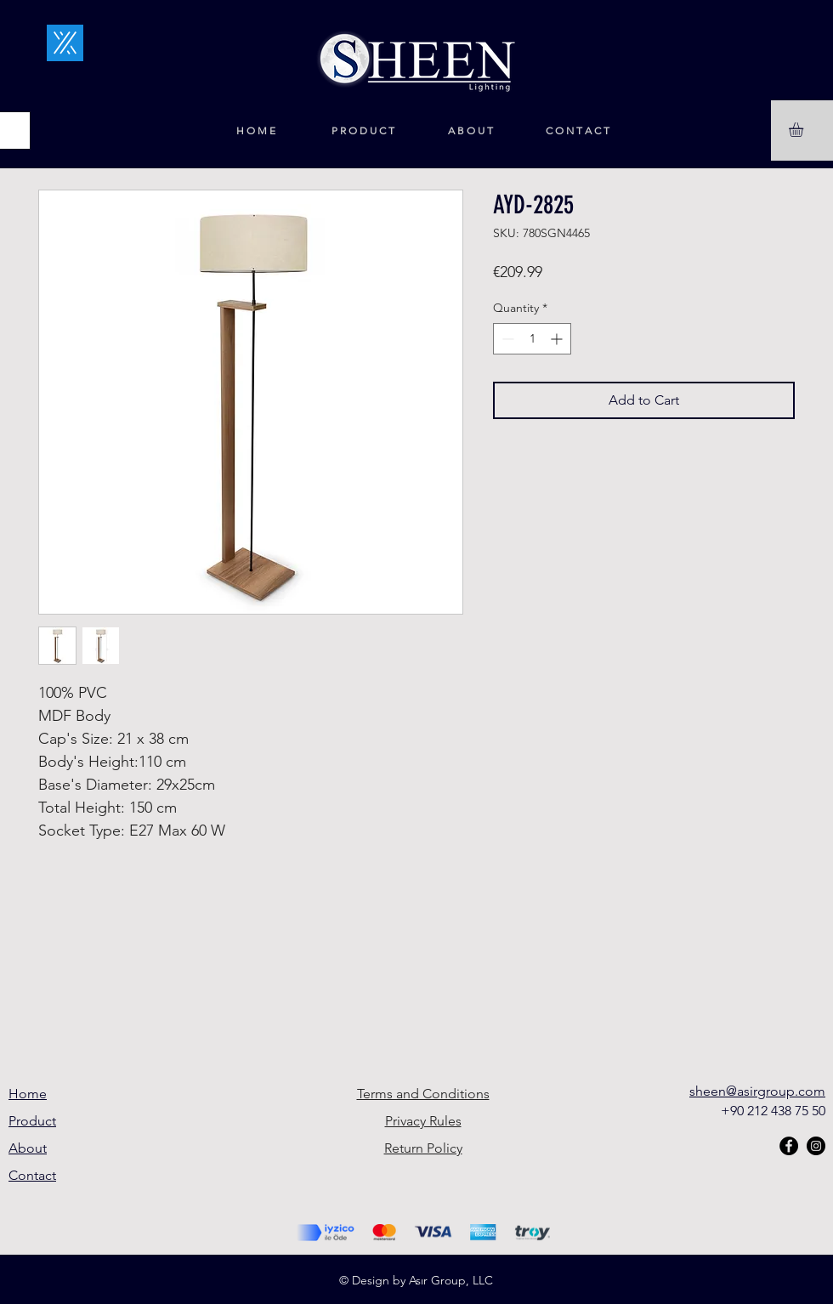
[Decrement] (506, 339)
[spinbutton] (532, 339)
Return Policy (423, 1148)
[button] (804, 129)
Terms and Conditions (423, 1094)
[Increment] (558, 339)
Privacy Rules (423, 1121)
